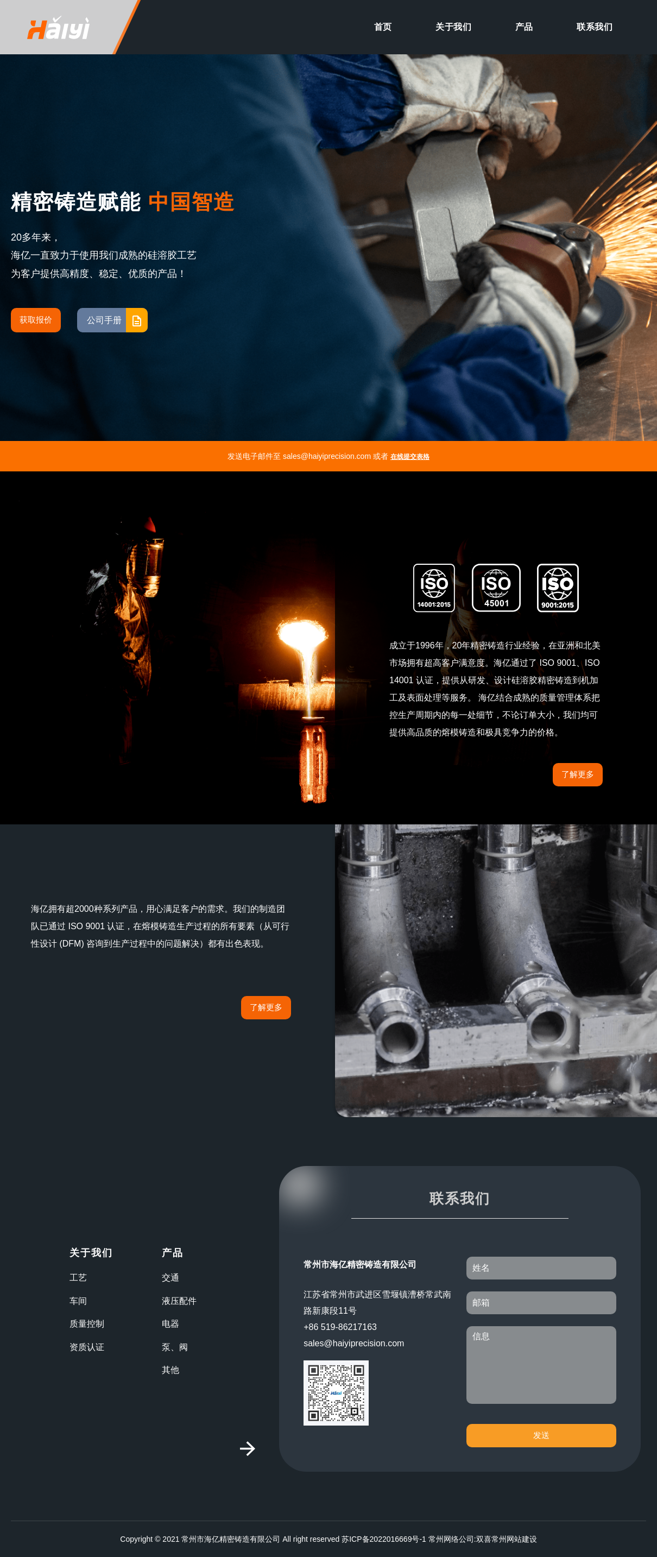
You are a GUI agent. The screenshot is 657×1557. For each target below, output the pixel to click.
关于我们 (453, 26)
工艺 (78, 1277)
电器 (170, 1323)
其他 (170, 1370)
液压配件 (179, 1301)
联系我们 (594, 26)
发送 (541, 1435)
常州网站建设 (514, 1539)
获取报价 (36, 319)
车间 (78, 1301)
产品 (524, 26)
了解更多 (577, 774)
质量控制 (87, 1323)
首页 (383, 26)
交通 (170, 1277)
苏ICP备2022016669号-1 (384, 1539)
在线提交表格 (409, 457)
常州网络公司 (451, 1539)
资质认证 (87, 1347)
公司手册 (117, 320)
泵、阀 (175, 1347)
